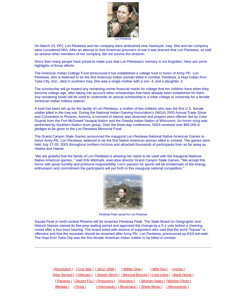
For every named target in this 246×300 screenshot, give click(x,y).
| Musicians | (128, 287)
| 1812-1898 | (105, 269)
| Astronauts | (106, 287)
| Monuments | (178, 287)
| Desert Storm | (107, 275)
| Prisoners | (105, 281)
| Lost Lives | (160, 275)
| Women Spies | (152, 281)
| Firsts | (80, 287)
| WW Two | (159, 269)
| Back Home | (183, 275)
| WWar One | (131, 269)
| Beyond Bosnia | (135, 275)
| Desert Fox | (84, 281)
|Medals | (62, 287)
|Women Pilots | (179, 281)
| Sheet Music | (150, 287)
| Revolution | (62, 269)
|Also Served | (63, 275)
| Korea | (178, 269)
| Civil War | (85, 269)
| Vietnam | (84, 275)
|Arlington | (126, 281)
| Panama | (63, 281)
